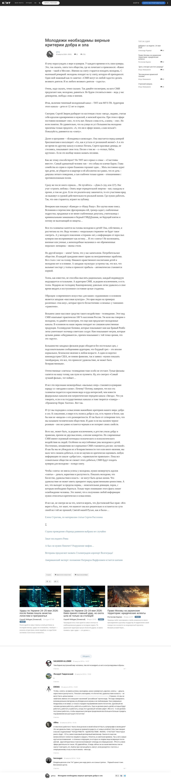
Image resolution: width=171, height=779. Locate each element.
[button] (168, 3)
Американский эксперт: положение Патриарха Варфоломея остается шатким (84, 560)
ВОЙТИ (136, 3)
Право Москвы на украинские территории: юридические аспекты (149, 57)
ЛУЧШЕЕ (29, 3)
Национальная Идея (81, 574)
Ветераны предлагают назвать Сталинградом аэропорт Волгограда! (79, 553)
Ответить (56, 669)
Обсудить (86, 656)
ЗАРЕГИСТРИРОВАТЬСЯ (153, 3)
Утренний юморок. (145, 84)
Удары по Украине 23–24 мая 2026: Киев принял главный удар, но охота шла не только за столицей (84, 613)
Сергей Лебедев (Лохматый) (30, 619)
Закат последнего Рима (56, 538)
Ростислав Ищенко (114, 617)
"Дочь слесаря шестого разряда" (151, 67)
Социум (48, 574)
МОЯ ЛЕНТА (19, 3)
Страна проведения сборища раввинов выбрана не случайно (75, 531)
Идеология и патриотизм (63, 574)
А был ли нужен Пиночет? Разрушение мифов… (69, 545)
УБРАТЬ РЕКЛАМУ (50, 3)
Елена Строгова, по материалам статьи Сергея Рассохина (74, 517)
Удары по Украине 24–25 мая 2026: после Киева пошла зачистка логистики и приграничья (39, 613)
